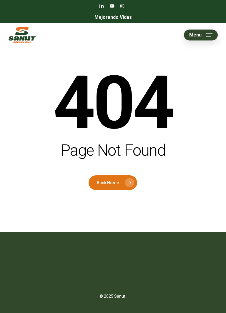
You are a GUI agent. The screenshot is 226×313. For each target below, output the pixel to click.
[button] (201, 35)
